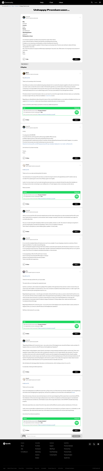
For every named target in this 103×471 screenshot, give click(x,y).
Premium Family (67, 452)
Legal (4, 468)
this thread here (31, 101)
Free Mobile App (53, 452)
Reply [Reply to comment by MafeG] (76, 204)
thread (73, 392)
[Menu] (100, 2)
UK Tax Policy (60, 468)
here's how (48, 95)
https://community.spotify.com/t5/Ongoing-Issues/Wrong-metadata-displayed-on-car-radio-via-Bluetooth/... (48, 144)
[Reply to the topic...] (48, 436)
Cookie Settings (29, 468)
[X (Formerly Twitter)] (94, 444)
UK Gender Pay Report (69, 468)
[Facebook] (98, 444)
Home (9, 6)
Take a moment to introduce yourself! (46, 114)
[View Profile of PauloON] (28, 16)
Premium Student (68, 455)
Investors (37, 455)
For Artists (37, 446)
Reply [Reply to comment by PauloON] (76, 59)
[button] (80, 17)
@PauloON (27, 77)
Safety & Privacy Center (12, 468)
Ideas (61, 2)
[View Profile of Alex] (27, 271)
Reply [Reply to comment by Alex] (76, 333)
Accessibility (43, 468)
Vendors (37, 458)
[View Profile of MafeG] (27, 164)
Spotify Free (67, 458)
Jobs (22, 449)
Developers (38, 449)
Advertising (38, 452)
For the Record (24, 452)
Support (51, 446)
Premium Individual (68, 446)
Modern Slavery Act (52, 468)
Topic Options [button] (24, 64)
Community (7, 2)
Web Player (52, 449)
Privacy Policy (21, 468)
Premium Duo (67, 449)
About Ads (37, 468)
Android (16, 6)
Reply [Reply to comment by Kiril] (76, 120)
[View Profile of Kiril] (28, 72)
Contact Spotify (53, 455)
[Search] (92, 2)
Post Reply (76, 436)
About (22, 446)
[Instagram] (89, 444)
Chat (51, 2)
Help (41, 2)
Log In (96, 2)
